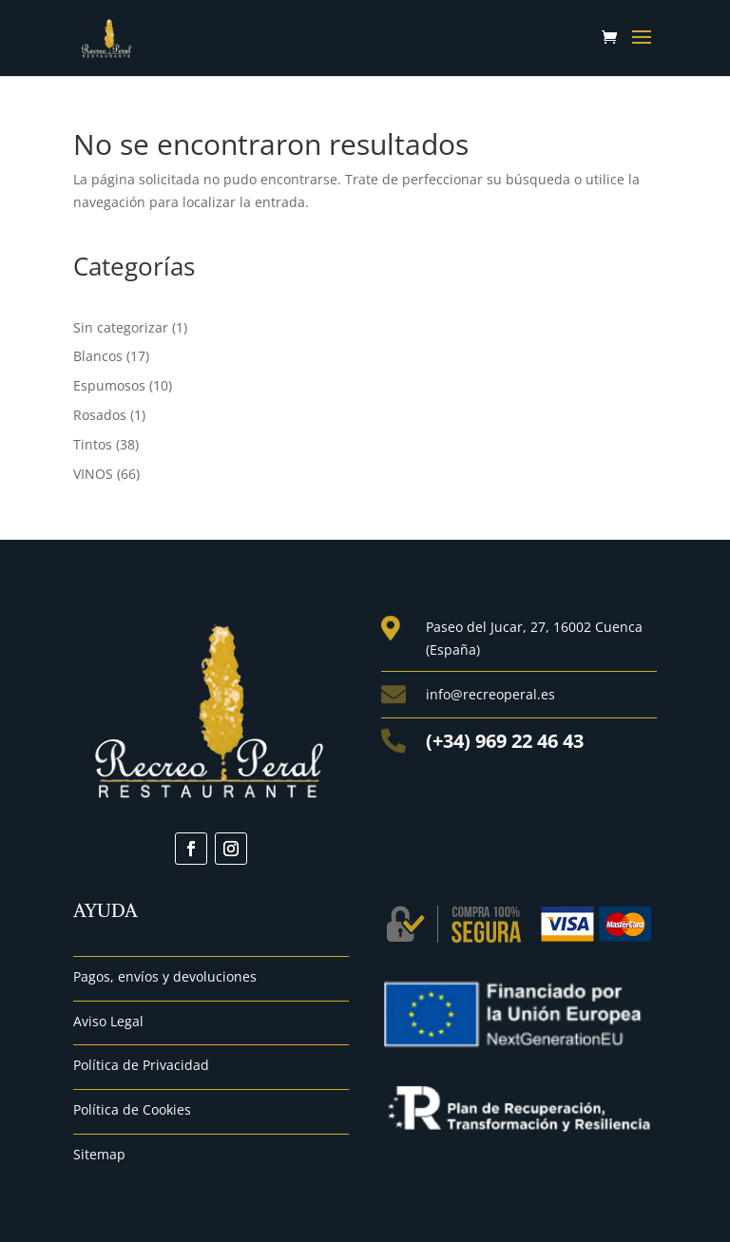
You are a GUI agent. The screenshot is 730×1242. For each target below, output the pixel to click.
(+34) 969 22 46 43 (505, 741)
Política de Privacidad (141, 1065)
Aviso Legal (108, 1021)
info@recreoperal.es (490, 694)
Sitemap (99, 1154)
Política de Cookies (132, 1109)
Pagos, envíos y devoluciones (165, 976)
